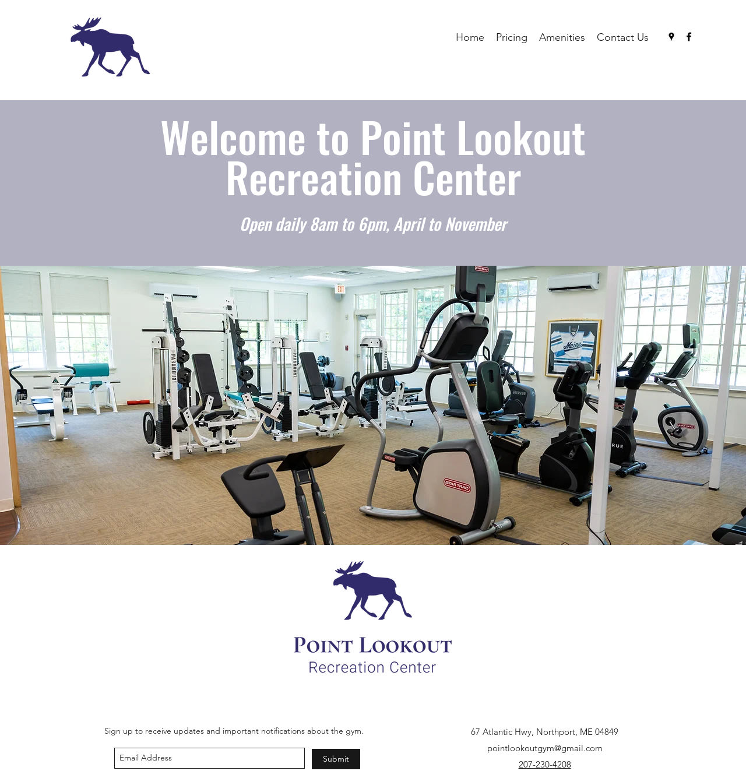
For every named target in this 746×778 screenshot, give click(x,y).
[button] (373, 405)
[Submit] (336, 759)
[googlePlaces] (671, 37)
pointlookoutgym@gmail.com (545, 748)
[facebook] (689, 37)
